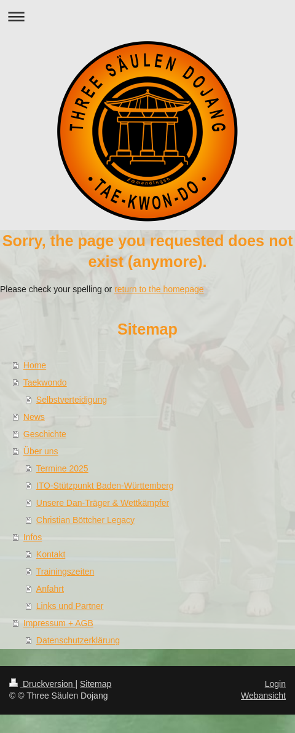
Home (34, 365)
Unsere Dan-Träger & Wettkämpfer (102, 503)
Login (275, 684)
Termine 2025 (62, 468)
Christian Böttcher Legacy (85, 520)
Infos (32, 537)
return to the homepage (159, 289)
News (34, 417)
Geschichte (44, 434)
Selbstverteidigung (71, 400)
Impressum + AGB (58, 623)
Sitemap (95, 684)
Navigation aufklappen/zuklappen (147, 16)
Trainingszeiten (65, 571)
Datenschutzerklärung (78, 640)
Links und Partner (70, 606)
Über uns (40, 451)
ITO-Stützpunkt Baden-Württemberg (105, 486)
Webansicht (263, 695)
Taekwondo (45, 382)
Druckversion (42, 684)
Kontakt (50, 554)
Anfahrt (50, 589)
